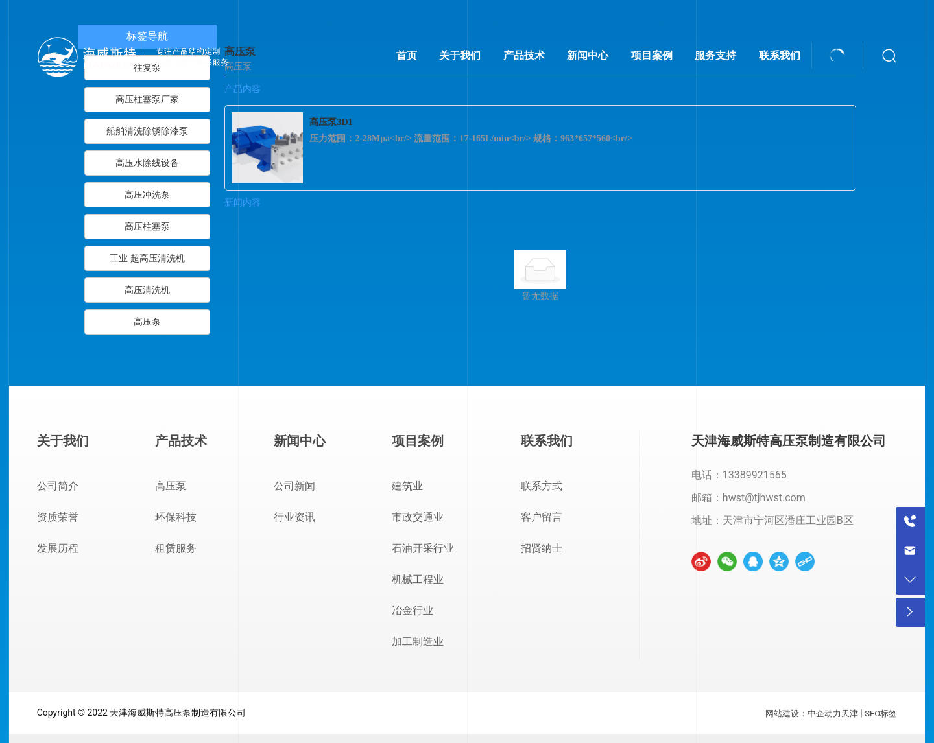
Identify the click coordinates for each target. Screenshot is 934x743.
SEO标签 (881, 713)
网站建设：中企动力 (803, 713)
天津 (849, 713)
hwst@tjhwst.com (764, 497)
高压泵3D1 (330, 122)
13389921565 (755, 475)
